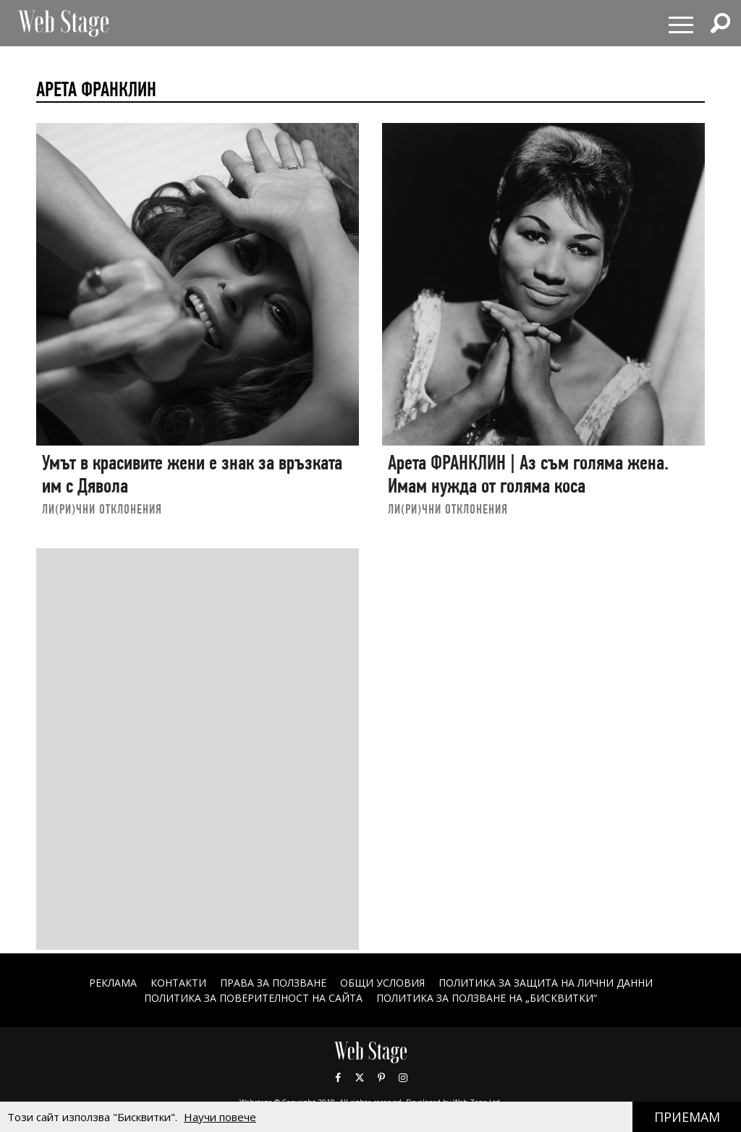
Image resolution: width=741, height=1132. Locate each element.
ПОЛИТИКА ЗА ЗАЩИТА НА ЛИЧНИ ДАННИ (546, 983)
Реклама (113, 983)
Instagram (403, 1078)
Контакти (178, 983)
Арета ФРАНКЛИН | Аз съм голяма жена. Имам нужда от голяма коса (528, 474)
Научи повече (220, 1117)
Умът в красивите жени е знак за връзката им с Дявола (192, 474)
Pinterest (381, 1078)
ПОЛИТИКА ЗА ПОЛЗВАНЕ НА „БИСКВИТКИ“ (486, 998)
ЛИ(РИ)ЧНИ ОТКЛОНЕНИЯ (102, 508)
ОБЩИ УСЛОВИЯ (382, 983)
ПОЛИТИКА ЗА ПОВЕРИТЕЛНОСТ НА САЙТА (253, 998)
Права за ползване (273, 983)
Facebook (338, 1078)
